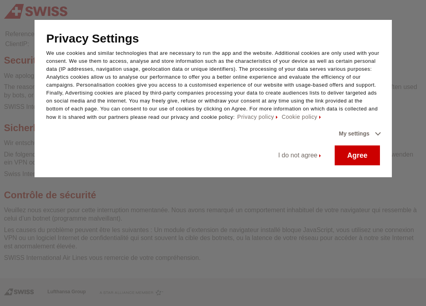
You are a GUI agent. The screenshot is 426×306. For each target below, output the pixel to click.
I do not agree (298, 155)
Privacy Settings (92, 38)
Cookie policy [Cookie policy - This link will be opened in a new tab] (299, 117)
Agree (357, 155)
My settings (354, 133)
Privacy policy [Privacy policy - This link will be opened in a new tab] (255, 117)
